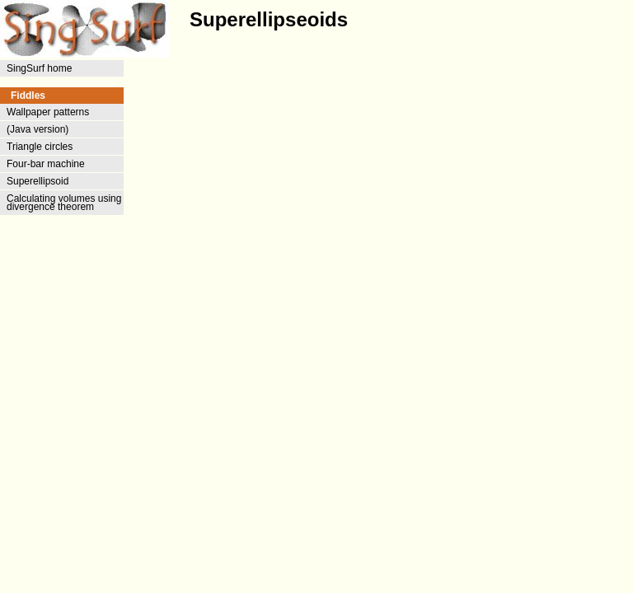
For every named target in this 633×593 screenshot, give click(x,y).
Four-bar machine (46, 164)
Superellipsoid (37, 181)
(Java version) (37, 129)
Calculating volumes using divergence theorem (64, 202)
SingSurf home (39, 68)
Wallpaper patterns (48, 112)
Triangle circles (40, 146)
